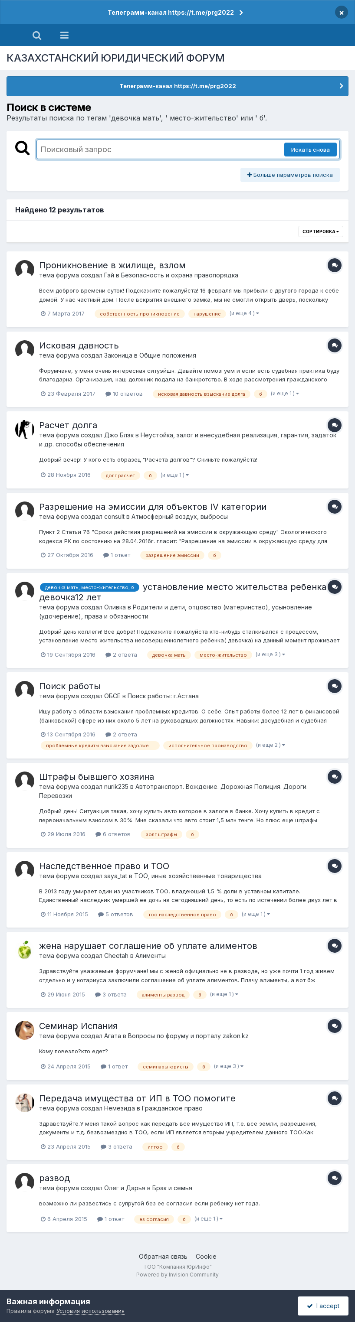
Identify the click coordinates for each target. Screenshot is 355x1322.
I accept (323, 1305)
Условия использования (90, 1310)
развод (54, 1178)
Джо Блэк (119, 435)
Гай (109, 275)
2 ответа (121, 654)
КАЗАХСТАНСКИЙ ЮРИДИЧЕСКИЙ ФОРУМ (116, 58)
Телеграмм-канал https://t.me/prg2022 (171, 12)
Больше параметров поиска (290, 174)
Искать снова (310, 149)
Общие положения (167, 355)
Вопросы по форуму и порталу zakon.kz (188, 1035)
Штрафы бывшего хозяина (96, 777)
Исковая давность (79, 345)
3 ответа (111, 994)
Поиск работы (69, 686)
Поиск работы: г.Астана (163, 696)
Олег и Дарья (124, 1188)
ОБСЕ (112, 696)
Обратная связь (163, 1256)
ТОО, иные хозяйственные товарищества (198, 875)
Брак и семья (172, 1188)
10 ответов (124, 393)
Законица (118, 355)
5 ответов (115, 914)
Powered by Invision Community (177, 1274)
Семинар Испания (78, 1026)
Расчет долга (68, 425)
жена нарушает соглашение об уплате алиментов (148, 946)
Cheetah (116, 955)
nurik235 (116, 786)
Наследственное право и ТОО (104, 866)
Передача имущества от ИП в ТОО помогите (137, 1098)
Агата (112, 1035)
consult (114, 516)
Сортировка (320, 231)
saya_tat (115, 875)
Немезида (119, 1108)
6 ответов (113, 833)
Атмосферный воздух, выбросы (179, 516)
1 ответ (116, 554)
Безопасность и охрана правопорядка (179, 275)
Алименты (150, 955)
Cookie (206, 1256)
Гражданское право (172, 1108)
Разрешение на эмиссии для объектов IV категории (152, 506)
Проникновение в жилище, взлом (112, 265)
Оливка (115, 607)
